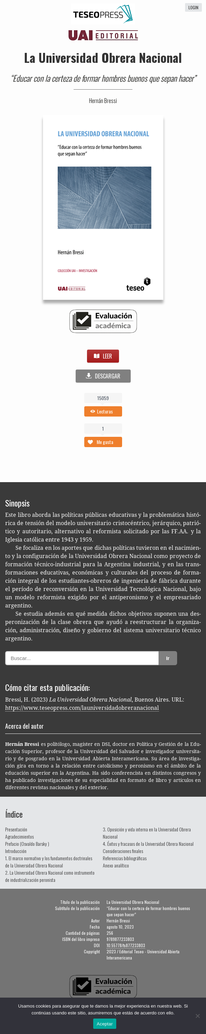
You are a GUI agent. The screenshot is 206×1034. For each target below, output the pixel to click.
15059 (103, 397)
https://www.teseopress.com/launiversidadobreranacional (82, 708)
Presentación (16, 829)
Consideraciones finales (123, 850)
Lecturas (105, 411)
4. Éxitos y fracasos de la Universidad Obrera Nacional (148, 843)
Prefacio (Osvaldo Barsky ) (27, 843)
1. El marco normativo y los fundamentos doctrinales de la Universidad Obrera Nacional (48, 861)
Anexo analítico (116, 865)
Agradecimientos (19, 836)
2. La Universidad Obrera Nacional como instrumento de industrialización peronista (50, 876)
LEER (103, 356)
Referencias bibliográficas (125, 858)
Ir (168, 658)
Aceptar (105, 1023)
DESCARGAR (103, 376)
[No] (197, 1015)
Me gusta (105, 441)
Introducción (15, 850)
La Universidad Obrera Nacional (103, 57)
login (193, 7)
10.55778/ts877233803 (126, 945)
